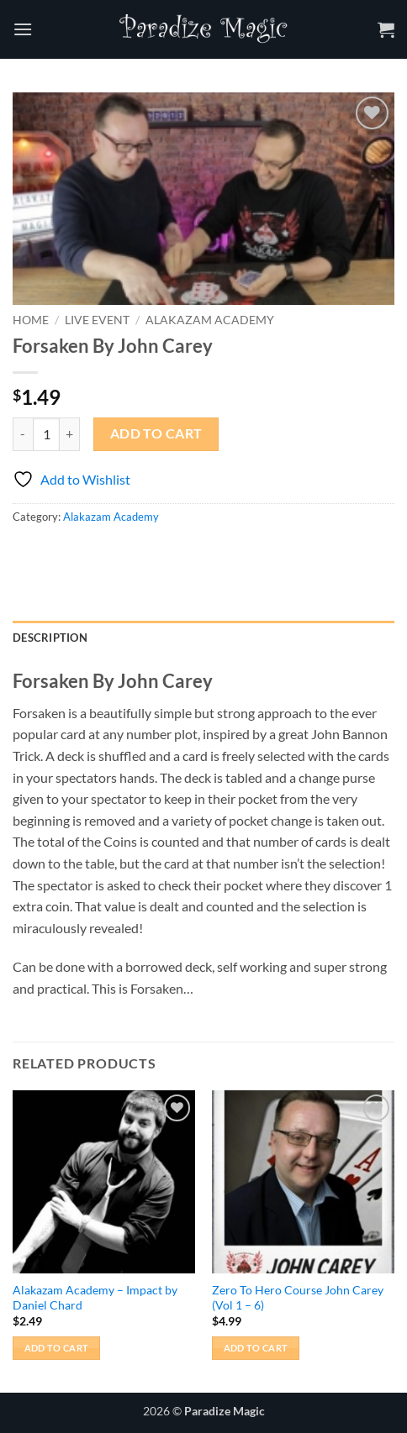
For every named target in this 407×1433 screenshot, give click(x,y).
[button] (23, 29)
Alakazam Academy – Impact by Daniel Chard (95, 1297)
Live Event (97, 320)
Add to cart (156, 433)
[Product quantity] (46, 434)
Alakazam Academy (209, 320)
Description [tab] (50, 637)
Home (31, 320)
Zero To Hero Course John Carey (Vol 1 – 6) (297, 1297)
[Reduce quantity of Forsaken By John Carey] (23, 434)
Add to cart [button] (56, 1347)
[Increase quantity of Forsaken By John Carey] (70, 434)
